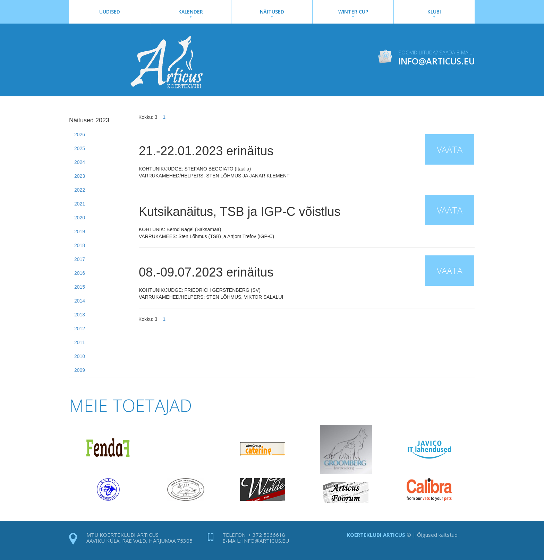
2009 (79, 370)
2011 (79, 342)
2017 (79, 259)
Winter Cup (353, 13)
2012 (79, 328)
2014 (79, 301)
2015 (79, 287)
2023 (79, 176)
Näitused (271, 13)
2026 (79, 134)
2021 (79, 204)
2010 (79, 356)
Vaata (449, 149)
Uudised (109, 11)
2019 (79, 231)
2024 (79, 162)
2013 (79, 314)
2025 (79, 148)
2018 (79, 245)
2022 (79, 190)
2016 (79, 273)
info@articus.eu (265, 540)
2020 (79, 217)
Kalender (190, 13)
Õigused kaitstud (437, 534)
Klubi (434, 13)
